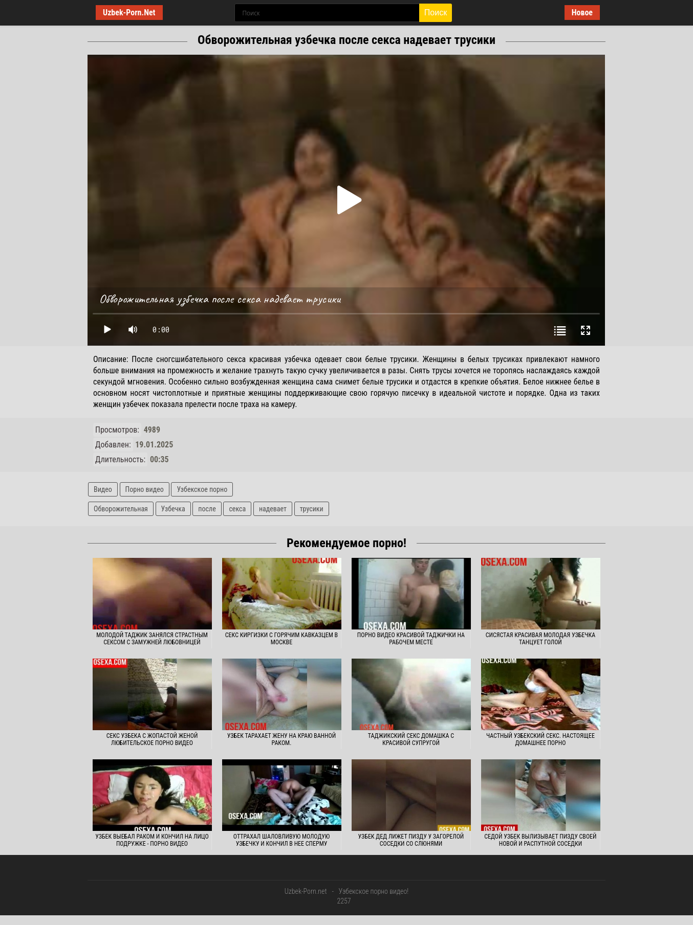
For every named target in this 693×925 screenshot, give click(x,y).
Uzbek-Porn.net (306, 891)
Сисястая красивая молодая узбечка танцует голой (540, 638)
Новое (582, 12)
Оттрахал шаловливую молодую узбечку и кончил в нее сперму (281, 840)
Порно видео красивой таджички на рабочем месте (411, 638)
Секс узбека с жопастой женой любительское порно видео (152, 739)
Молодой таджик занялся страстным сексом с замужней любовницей (152, 638)
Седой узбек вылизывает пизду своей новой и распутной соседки (540, 840)
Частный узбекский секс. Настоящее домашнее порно (540, 739)
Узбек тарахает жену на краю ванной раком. (281, 739)
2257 (344, 901)
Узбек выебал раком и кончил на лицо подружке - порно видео (152, 840)
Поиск (435, 12)
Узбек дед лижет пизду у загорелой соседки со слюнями (411, 840)
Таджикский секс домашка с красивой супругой (411, 739)
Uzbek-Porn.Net (129, 12)
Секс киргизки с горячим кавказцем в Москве (281, 638)
